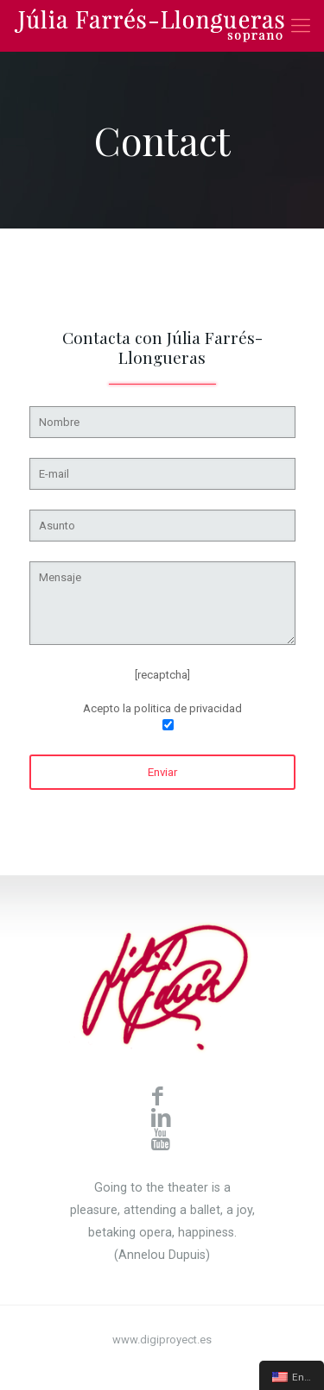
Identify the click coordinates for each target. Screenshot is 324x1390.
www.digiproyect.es (162, 1339)
